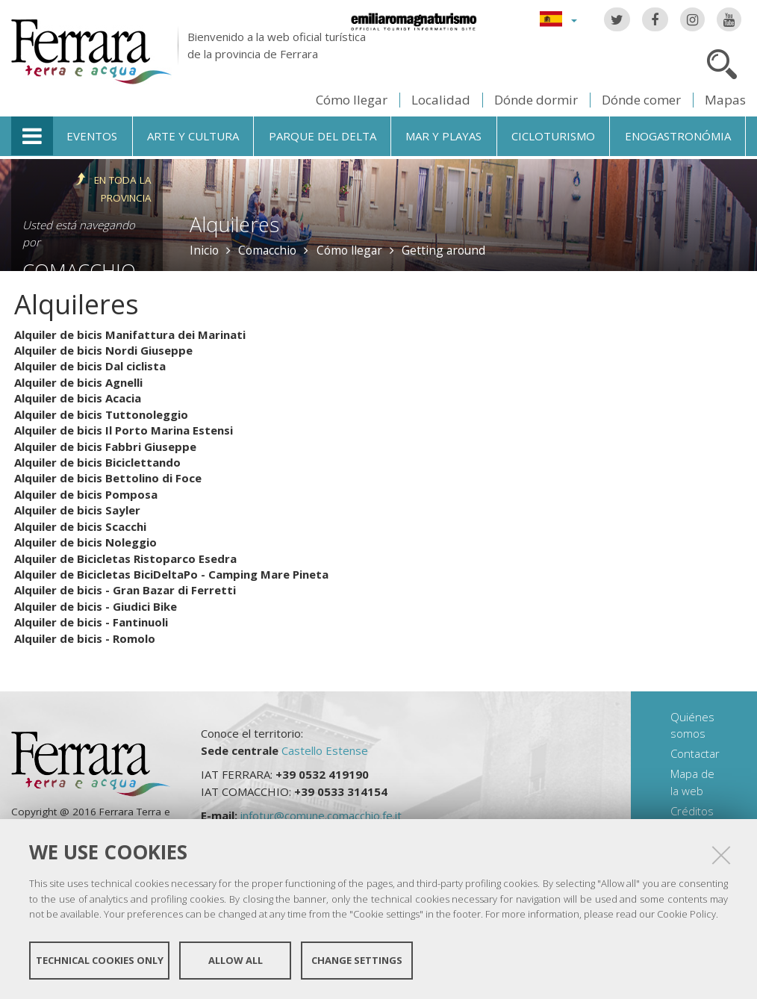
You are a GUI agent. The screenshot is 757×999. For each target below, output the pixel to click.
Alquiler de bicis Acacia (77, 397)
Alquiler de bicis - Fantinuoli (91, 621)
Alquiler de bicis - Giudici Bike (95, 606)
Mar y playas (443, 135)
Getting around (443, 250)
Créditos (692, 810)
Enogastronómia (678, 135)
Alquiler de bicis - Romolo (84, 638)
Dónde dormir (536, 99)
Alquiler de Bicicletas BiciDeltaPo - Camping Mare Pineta (171, 574)
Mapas (725, 99)
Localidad (440, 99)
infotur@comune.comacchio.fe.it (321, 815)
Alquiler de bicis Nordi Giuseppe (103, 350)
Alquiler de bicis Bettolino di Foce (108, 477)
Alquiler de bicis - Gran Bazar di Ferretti (125, 589)
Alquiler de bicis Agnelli (78, 382)
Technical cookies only (99, 960)
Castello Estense (324, 750)
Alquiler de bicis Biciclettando (97, 462)
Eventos (91, 135)
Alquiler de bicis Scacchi (80, 526)
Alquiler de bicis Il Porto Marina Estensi (123, 430)
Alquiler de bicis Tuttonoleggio (101, 414)
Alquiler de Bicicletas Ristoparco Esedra (125, 558)
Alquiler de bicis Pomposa (86, 494)
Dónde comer (641, 99)
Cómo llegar (351, 99)
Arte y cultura (193, 135)
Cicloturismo (553, 135)
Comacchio (267, 250)
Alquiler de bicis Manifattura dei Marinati (130, 334)
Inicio (204, 250)
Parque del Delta (322, 135)
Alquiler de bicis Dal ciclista (90, 365)
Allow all (235, 960)
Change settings (356, 960)
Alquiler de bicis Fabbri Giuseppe (105, 446)
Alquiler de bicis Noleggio (85, 542)
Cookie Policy (686, 914)
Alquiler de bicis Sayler (77, 509)
